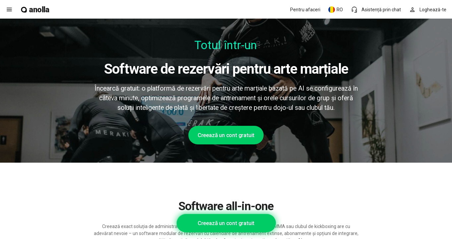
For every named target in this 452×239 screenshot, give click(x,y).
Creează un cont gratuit (226, 135)
